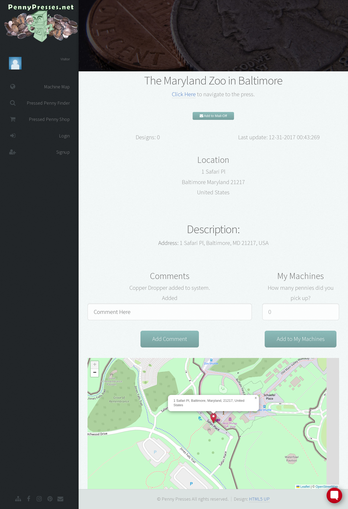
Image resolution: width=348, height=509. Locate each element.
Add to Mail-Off (213, 116)
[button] (213, 418)
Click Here (184, 94)
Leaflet (303, 487)
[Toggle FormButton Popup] (334, 495)
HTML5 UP (259, 499)
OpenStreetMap (327, 487)
